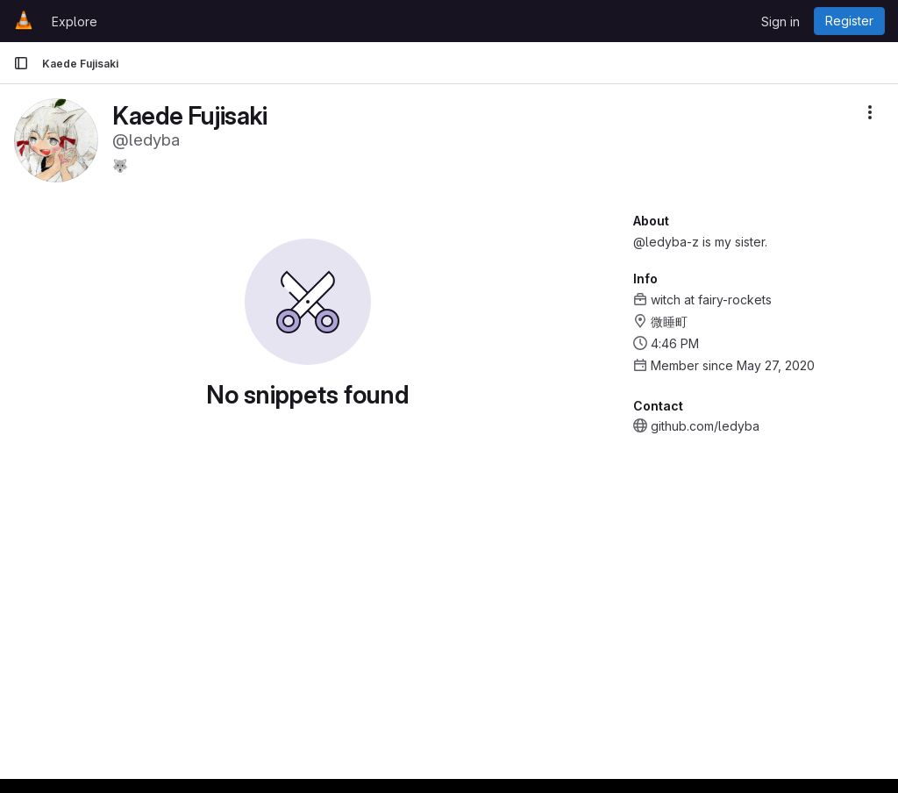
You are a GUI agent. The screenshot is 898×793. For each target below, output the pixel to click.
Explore (74, 21)
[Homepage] (24, 21)
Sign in (780, 21)
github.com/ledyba (705, 425)
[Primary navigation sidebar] (21, 63)
